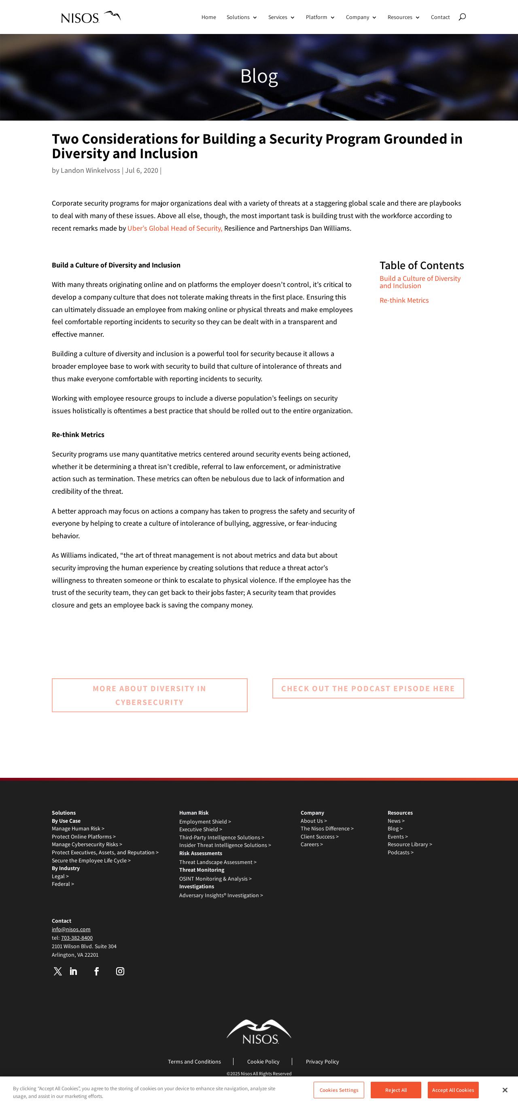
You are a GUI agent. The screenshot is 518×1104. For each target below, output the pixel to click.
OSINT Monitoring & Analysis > (215, 878)
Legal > (60, 876)
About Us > (314, 820)
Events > (398, 836)
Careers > (312, 844)
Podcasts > (401, 852)
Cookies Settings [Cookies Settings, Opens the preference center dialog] (339, 1093)
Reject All (396, 1093)
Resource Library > (410, 844)
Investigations (196, 886)
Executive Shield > (200, 829)
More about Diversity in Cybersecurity (149, 695)
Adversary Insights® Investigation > (221, 895)
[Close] (505, 1093)
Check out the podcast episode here (368, 688)
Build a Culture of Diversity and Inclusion (420, 282)
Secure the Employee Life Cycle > (91, 860)
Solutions (238, 17)
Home (209, 17)
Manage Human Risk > (78, 828)
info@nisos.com (71, 929)
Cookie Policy (263, 1061)
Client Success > (320, 836)
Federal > (63, 883)
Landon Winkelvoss (90, 170)
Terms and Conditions (194, 1061)
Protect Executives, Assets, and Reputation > (105, 852)
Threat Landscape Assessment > (218, 862)
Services (277, 17)
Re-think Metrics (404, 300)
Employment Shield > (205, 821)
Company (357, 17)
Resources (400, 17)
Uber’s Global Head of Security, (175, 228)
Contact (440, 17)
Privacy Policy (322, 1061)
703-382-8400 (77, 937)
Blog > (395, 828)
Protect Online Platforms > (84, 836)
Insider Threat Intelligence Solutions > (225, 845)
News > (396, 820)
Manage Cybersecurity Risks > (87, 844)
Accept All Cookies (453, 1093)
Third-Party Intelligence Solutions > (221, 837)
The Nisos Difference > (327, 828)
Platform (316, 17)
